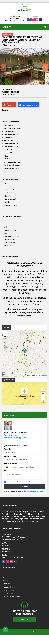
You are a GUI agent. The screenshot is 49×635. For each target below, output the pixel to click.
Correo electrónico (10, 456)
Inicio (5, 574)
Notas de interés (9, 587)
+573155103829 (15, 20)
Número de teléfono (11, 464)
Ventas (5, 577)
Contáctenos (8, 593)
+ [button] (5, 333)
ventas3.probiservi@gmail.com (16, 438)
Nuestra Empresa (9, 590)
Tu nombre (8, 449)
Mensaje (7, 471)
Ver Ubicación (21, 396)
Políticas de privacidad (11, 597)
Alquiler (6, 581)
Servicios (6, 584)
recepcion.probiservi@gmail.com (14, 557)
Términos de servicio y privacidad (33, 491)
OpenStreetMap (42, 375)
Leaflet (29, 375)
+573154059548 (11, 435)
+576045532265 (16, 18)
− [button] (5, 336)
